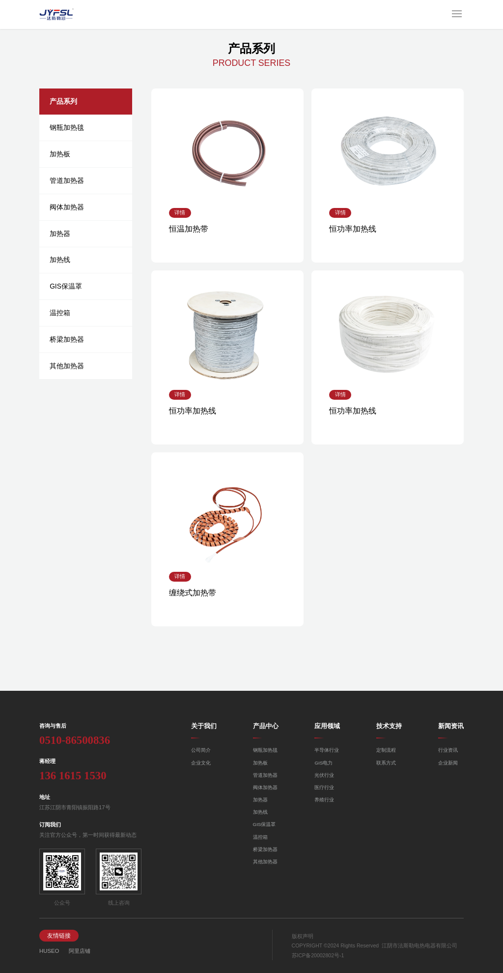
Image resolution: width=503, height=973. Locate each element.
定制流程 (386, 750)
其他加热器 (67, 366)
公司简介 (201, 750)
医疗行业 (324, 787)
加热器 (60, 233)
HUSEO (49, 951)
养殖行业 (324, 799)
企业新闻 (448, 763)
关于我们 (204, 726)
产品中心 (266, 726)
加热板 (60, 154)
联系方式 (386, 763)
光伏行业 (324, 775)
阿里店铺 (79, 951)
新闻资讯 (451, 726)
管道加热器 (67, 180)
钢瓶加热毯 (67, 127)
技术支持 (389, 726)
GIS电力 (323, 763)
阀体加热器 (67, 207)
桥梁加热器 (67, 339)
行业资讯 (448, 750)
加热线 (60, 260)
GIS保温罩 (66, 286)
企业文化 (201, 763)
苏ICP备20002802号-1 (318, 955)
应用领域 (327, 726)
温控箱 (60, 313)
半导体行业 (326, 750)
